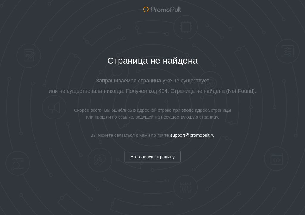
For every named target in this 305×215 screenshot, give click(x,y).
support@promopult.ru (192, 135)
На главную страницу (152, 156)
